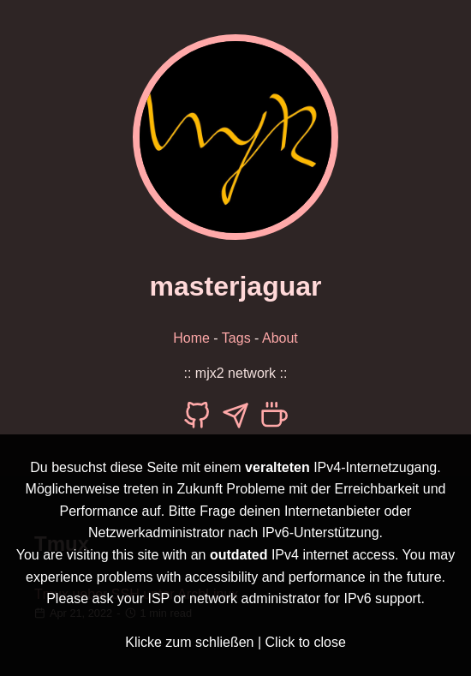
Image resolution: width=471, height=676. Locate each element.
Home (191, 338)
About (280, 338)
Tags (236, 338)
